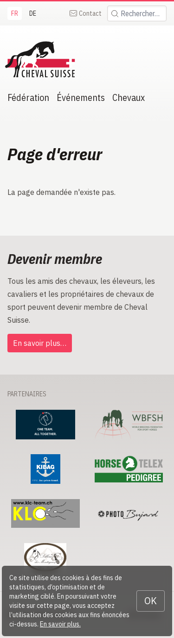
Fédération (28, 97)
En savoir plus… (39, 343)
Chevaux (128, 97)
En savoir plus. (60, 624)
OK (150, 600)
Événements (81, 97)
